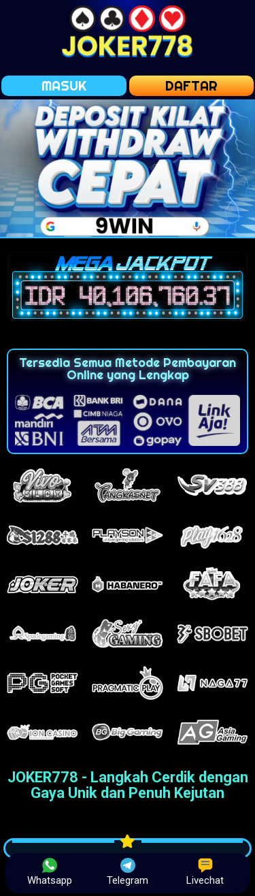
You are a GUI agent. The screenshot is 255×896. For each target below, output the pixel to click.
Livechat (205, 872)
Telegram (127, 872)
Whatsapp (49, 872)
